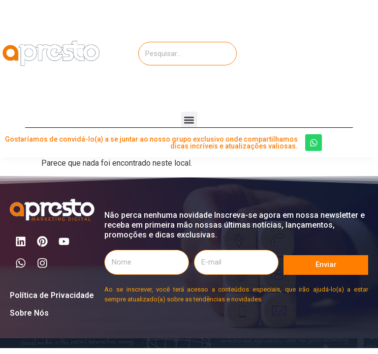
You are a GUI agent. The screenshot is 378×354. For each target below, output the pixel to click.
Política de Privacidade (52, 295)
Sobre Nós (29, 313)
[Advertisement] (323, 51)
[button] (189, 120)
